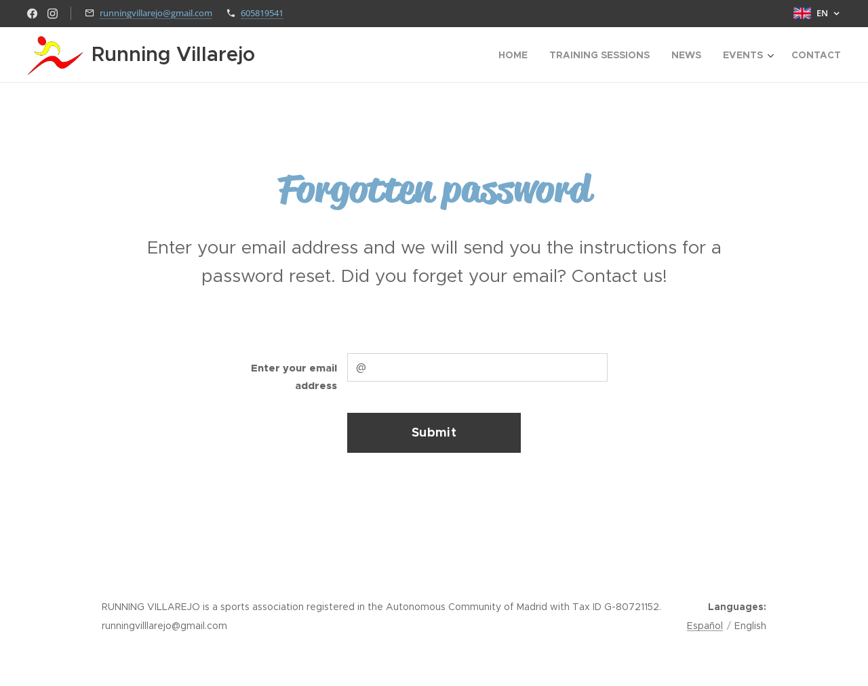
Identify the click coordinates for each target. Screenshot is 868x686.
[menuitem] (516, 55)
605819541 (262, 13)
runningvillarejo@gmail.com (156, 13)
